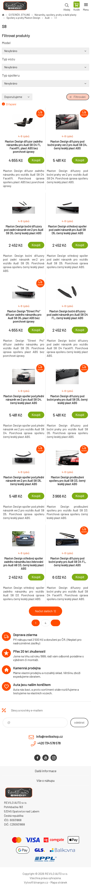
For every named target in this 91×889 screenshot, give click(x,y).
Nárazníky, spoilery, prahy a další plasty (55, 14)
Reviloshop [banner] (15, 6)
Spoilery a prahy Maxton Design (23, 17)
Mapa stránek (58, 882)
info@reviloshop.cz (49, 736)
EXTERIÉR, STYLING (19, 14)
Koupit (36, 160)
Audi (47, 17)
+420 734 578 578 (49, 743)
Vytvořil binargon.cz (36, 882)
